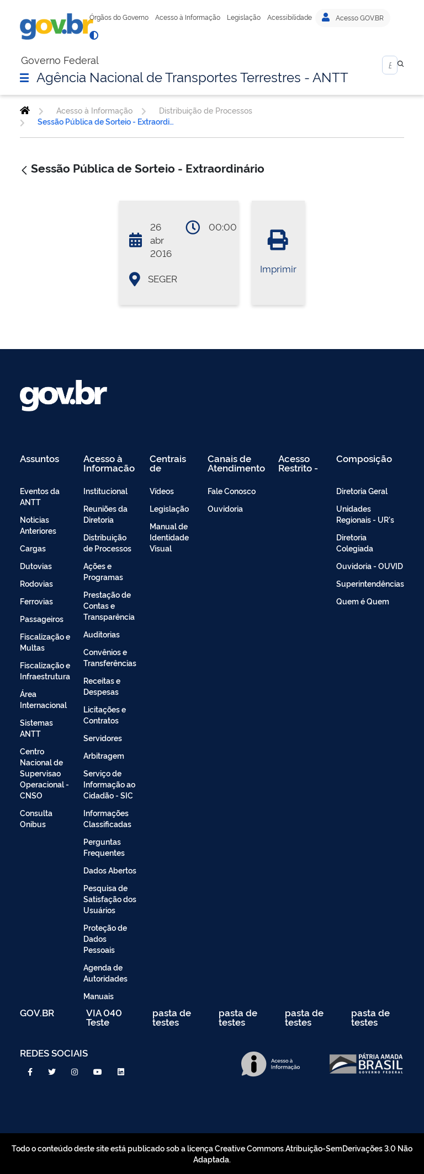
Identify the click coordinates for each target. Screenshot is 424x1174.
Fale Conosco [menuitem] (232, 490)
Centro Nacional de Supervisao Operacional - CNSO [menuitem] (44, 773)
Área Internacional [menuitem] (43, 699)
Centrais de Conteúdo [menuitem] (171, 463)
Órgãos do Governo (119, 17)
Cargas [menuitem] (33, 548)
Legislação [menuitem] (169, 508)
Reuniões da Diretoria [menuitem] (105, 513)
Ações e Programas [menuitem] (103, 571)
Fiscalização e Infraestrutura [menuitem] (45, 670)
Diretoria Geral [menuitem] (362, 490)
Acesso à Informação (187, 17)
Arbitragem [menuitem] (103, 755)
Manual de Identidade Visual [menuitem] (169, 537)
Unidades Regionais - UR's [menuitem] (365, 513)
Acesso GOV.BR (353, 17)
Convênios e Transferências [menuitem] (109, 657)
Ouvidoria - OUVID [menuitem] (369, 565)
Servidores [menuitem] (102, 737)
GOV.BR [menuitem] (37, 1013)
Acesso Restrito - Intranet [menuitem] (298, 463)
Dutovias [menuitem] (36, 565)
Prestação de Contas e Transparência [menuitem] (109, 605)
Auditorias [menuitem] (101, 634)
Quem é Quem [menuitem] (362, 601)
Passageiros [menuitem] (41, 618)
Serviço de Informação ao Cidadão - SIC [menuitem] (109, 784)
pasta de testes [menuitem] (171, 1017)
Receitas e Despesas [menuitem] (101, 685)
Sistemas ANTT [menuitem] (36, 727)
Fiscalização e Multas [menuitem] (45, 641)
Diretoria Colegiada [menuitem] (354, 542)
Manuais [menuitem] (98, 995)
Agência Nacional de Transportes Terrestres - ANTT (192, 76)
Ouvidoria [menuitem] (225, 508)
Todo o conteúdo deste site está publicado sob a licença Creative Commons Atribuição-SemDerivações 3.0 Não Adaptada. (212, 1153)
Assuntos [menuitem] (39, 459)
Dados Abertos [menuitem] (109, 870)
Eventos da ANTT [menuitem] (40, 496)
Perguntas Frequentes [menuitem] (104, 846)
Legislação (244, 17)
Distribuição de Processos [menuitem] (107, 542)
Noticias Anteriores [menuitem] (38, 524)
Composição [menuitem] (364, 459)
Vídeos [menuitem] (162, 490)
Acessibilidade (289, 17)
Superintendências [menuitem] (370, 583)
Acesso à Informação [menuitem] (109, 463)
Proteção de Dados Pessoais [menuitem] (105, 938)
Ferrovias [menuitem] (36, 601)
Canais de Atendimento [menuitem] (236, 463)
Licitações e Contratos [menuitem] (104, 714)
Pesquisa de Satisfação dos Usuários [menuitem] (109, 898)
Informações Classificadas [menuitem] (107, 818)
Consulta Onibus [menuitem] (36, 818)
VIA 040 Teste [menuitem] (104, 1017)
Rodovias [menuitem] (36, 583)
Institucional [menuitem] (105, 490)
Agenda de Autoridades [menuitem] (105, 972)
